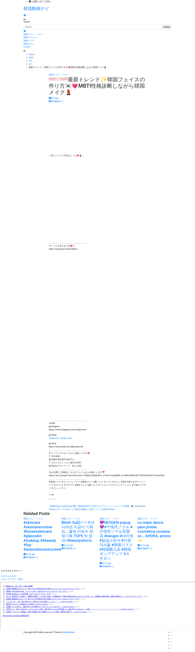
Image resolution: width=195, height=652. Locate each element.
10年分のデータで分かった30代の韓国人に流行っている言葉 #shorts (82, 509)
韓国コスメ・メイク (33, 34)
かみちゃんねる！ (9, 576)
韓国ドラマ (28, 40)
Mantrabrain (69, 632)
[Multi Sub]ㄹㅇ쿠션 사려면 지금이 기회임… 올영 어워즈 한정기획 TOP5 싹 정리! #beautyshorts (78, 531)
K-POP (26, 47)
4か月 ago (29, 554)
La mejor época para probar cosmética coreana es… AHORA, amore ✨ (154, 531)
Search (26, 21)
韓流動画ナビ (36, 8)
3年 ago (53, 98)
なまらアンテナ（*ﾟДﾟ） (13, 579)
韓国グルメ (28, 44)
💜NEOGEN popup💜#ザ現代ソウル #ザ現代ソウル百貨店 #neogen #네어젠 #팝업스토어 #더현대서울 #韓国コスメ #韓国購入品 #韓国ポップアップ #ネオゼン (116, 540)
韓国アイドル (29, 37)
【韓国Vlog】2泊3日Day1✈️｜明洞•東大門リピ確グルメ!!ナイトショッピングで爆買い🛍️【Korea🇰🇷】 (97, 506)
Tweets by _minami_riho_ (61, 438)
